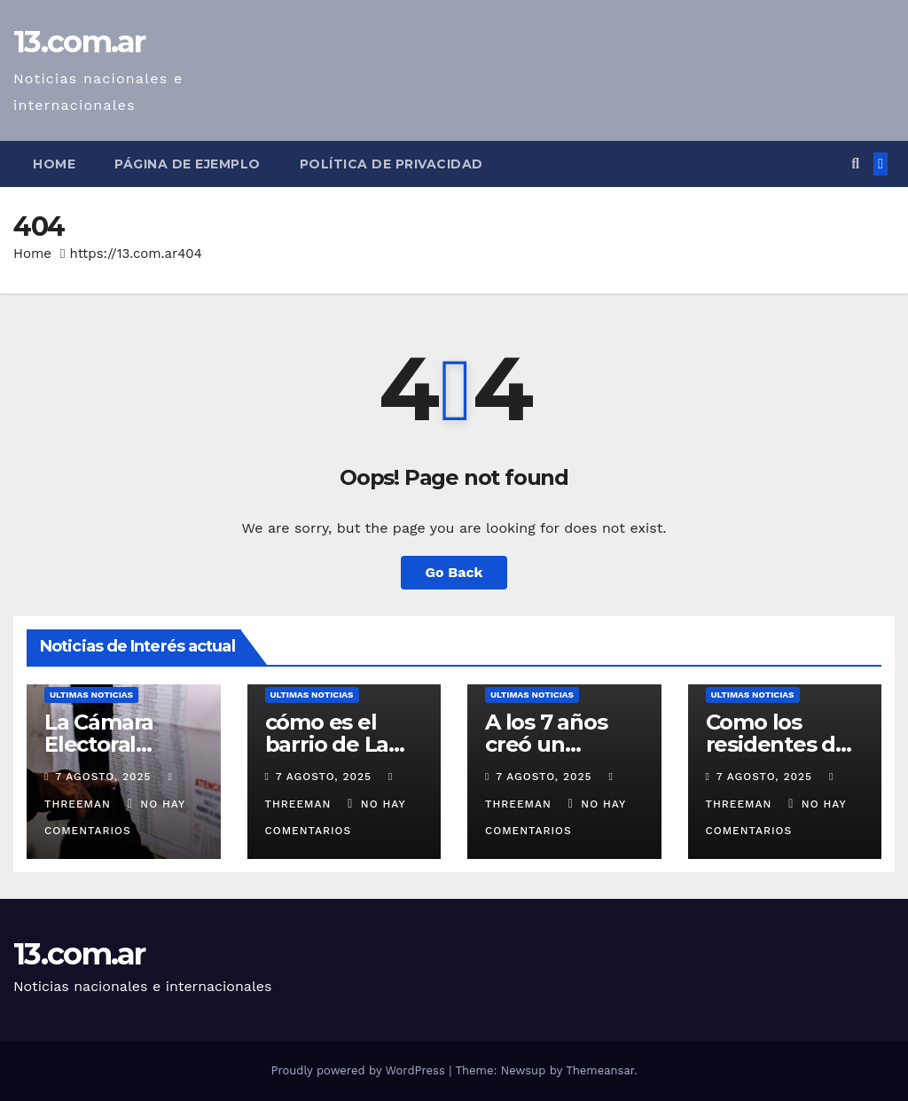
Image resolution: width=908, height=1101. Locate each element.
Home (54, 164)
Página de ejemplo (187, 164)
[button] (855, 163)
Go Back (454, 572)
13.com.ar (79, 41)
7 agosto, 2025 (105, 776)
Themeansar (600, 1070)
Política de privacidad (391, 164)
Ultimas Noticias (91, 694)
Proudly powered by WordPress (359, 1070)
